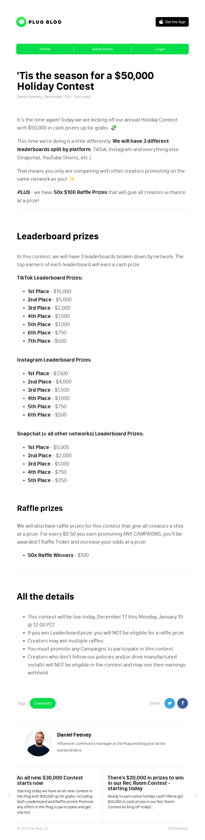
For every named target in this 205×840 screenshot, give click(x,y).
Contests (43, 703)
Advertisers (102, 48)
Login (160, 48)
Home (45, 48)
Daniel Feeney (29, 96)
